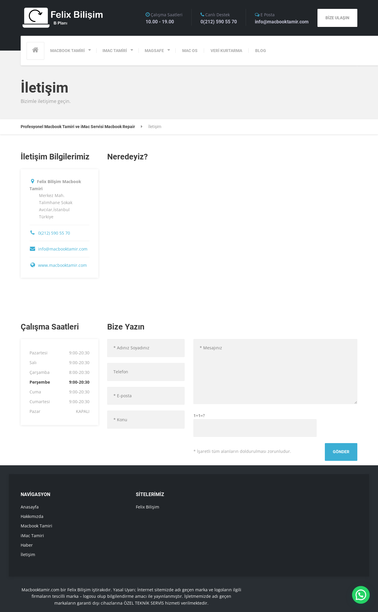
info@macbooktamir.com (62, 249)
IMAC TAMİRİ (114, 50)
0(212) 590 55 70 (54, 233)
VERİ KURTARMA (226, 50)
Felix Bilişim (147, 507)
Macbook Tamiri (36, 526)
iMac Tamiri (32, 535)
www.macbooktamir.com (62, 265)
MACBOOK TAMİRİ (67, 50)
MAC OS (190, 50)
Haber (27, 545)
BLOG (260, 50)
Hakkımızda (32, 516)
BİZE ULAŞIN (337, 17)
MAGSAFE (154, 50)
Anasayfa (30, 507)
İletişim (28, 554)
